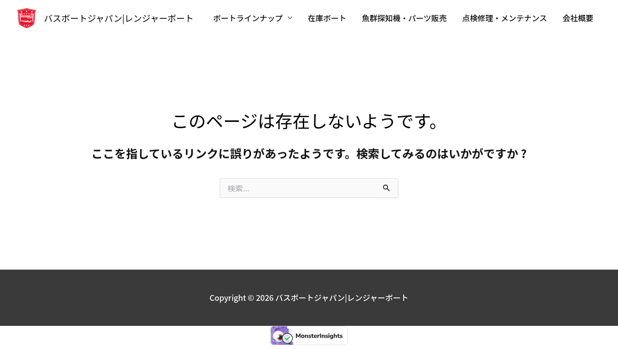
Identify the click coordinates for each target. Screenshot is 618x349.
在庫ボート (327, 18)
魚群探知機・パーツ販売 (404, 18)
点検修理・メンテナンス (504, 18)
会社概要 (577, 18)
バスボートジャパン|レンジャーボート (119, 18)
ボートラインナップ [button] (248, 18)
